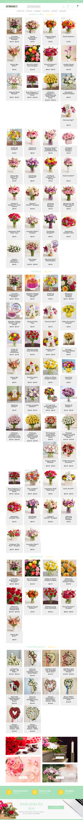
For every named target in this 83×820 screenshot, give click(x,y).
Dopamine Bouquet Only (69, 232)
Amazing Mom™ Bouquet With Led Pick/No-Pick (50, 149)
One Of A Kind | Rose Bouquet (32, 65)
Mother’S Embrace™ (32, 148)
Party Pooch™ (68, 489)
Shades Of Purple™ (68, 405)
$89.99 (69, 209)
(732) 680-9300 (11, 1)
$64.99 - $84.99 (14, 42)
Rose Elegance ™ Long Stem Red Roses (32, 93)
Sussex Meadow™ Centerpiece (14, 260)
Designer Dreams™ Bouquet (68, 149)
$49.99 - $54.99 (14, 327)
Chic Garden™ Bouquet (32, 489)
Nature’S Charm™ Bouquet (32, 204)
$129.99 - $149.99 (32, 264)
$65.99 (32, 327)
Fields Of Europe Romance (68, 461)
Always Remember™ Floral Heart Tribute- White (32, 727)
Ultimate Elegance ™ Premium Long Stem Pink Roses (14, 435)
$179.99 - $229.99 (68, 674)
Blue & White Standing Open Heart (68, 698)
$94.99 (69, 354)
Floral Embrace (68, 36)
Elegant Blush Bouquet (14, 93)
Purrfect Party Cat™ (32, 378)
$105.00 (32, 354)
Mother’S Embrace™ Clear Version (14, 205)
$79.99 (51, 42)
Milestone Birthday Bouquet (68, 295)
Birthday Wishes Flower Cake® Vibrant (32, 295)
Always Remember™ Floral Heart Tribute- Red (14, 727)
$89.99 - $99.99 (50, 69)
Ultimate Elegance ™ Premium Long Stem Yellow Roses (50, 95)
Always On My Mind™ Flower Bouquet (68, 205)
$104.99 (32, 209)
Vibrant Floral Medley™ (50, 37)
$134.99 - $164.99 (14, 674)
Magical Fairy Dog (32, 322)
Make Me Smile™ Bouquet (68, 322)
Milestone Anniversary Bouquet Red (14, 608)
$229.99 (50, 703)
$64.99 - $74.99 (14, 354)
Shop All (49, 14)
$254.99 (50, 674)
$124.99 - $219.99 (50, 100)
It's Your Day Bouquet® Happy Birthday (50, 406)
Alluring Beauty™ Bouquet (50, 205)
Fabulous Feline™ (14, 405)
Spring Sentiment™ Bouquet (32, 38)
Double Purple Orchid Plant (68, 65)
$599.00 (50, 439)
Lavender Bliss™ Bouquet (32, 232)
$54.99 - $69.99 (14, 549)
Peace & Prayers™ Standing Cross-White (32, 699)
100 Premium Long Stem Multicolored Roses (50, 435)
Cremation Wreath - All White (14, 670)
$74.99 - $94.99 (68, 410)
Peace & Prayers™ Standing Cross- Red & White (32, 671)
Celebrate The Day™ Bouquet (14, 545)
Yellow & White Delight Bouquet (50, 378)
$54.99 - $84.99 (68, 466)
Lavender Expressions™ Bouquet (14, 38)
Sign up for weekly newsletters (56, 807)
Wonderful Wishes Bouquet (69, 93)
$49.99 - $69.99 (50, 410)
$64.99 (69, 125)
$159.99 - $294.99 (14, 439)
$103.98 (68, 69)
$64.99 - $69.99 (50, 354)
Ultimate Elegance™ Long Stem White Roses (68, 435)
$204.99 (32, 675)
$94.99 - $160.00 (32, 97)
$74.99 (32, 42)
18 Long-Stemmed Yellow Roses (68, 351)
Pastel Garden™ (69, 176)
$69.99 (14, 236)
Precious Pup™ (68, 120)
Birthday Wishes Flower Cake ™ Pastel (14, 323)
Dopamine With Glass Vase (14, 232)
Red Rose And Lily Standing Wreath (69, 670)
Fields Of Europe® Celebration (14, 351)
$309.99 (68, 584)
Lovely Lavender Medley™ (32, 405)
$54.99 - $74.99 (32, 410)
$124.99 (32, 69)
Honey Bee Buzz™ (14, 65)
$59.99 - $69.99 (32, 494)
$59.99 (69, 327)
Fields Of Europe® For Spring (50, 177)
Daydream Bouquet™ (32, 176)
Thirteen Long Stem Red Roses (32, 350)
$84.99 (14, 69)
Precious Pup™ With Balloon (50, 260)
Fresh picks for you (31, 808)
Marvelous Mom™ (32, 260)
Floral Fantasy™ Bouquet (50, 65)
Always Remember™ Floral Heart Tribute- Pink (50, 699)
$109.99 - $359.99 (14, 612)
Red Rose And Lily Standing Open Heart (50, 670)
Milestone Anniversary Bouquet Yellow (68, 580)
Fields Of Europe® (14, 148)
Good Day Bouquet (68, 378)
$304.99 (14, 703)
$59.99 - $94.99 (14, 97)
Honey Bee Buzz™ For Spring (14, 177)
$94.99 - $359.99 (69, 299)
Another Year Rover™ (50, 350)
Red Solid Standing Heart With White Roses (14, 699)
